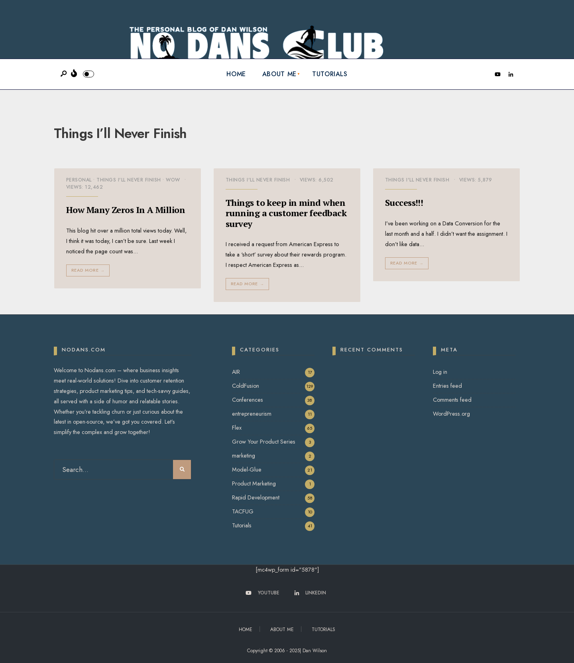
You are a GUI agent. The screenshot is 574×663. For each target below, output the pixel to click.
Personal (79, 180)
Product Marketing (254, 483)
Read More (88, 270)
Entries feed (447, 386)
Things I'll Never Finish (128, 180)
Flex (237, 428)
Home (236, 74)
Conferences (247, 400)
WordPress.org (451, 414)
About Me (279, 74)
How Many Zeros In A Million (125, 209)
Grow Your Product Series (263, 442)
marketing (243, 456)
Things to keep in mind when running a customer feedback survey (286, 213)
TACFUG (243, 511)
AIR (236, 372)
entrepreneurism (251, 414)
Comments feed (452, 400)
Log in (440, 372)
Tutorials (330, 74)
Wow (173, 180)
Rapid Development (255, 497)
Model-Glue (246, 470)
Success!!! (404, 202)
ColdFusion (245, 386)
